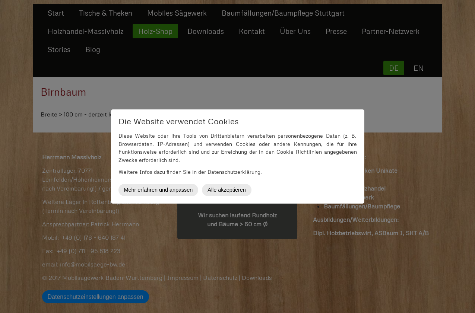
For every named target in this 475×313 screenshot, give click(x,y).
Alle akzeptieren (227, 190)
